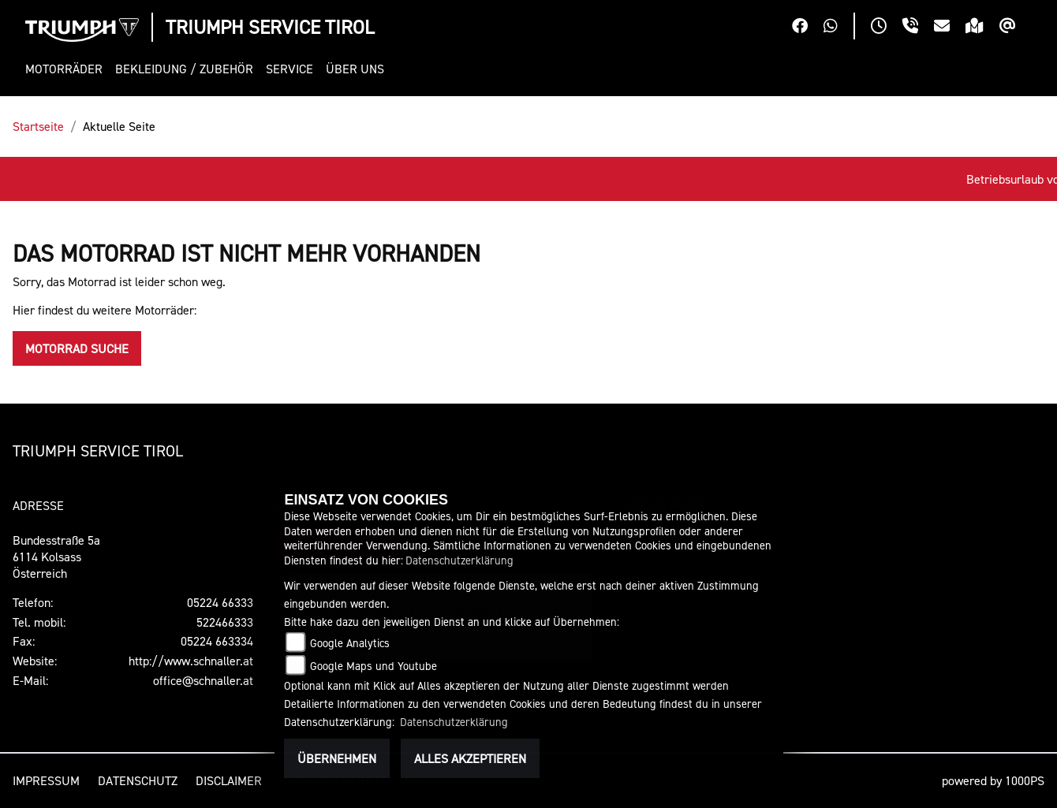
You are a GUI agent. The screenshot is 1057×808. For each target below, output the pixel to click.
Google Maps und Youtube (373, 665)
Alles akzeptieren (470, 758)
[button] (67, 69)
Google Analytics (350, 643)
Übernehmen (336, 758)
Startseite (38, 126)
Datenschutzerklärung (459, 560)
